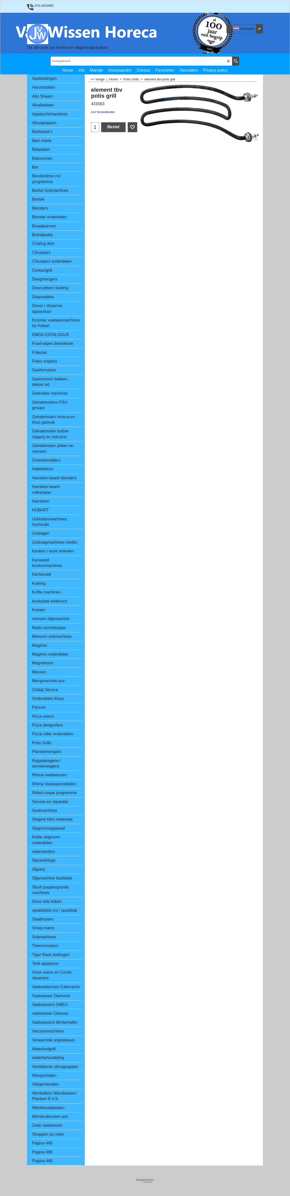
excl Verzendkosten (103, 111)
